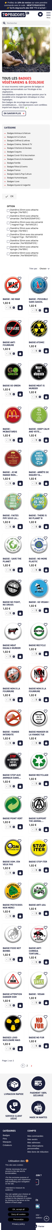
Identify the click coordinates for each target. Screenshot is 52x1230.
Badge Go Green (12, 385)
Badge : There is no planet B (38, 517)
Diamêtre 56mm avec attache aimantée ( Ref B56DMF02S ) (24, 254)
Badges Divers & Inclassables (20, 159)
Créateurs (7, 1145)
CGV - (38, 1215)
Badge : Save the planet (12, 560)
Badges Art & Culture (16, 137)
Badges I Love (13, 181)
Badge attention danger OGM (12, 995)
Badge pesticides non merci (12, 906)
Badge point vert (12, 818)
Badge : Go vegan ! (39, 602)
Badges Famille (13, 163)
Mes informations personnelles (35, 1147)
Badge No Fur (36, 1037)
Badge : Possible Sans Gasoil (38, 300)
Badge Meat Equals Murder (12, 647)
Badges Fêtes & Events (17, 166)
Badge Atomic (36, 342)
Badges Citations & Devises (19, 148)
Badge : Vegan (36, 994)
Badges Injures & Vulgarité (18, 185)
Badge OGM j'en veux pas (11, 863)
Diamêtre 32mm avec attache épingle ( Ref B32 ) (24, 229)
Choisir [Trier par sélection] (43, 268)
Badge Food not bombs (12, 949)
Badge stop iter (38, 861)
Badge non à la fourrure (11, 690)
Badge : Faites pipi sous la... (11, 517)
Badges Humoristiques (17, 177)
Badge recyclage (38, 775)
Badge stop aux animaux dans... (12, 776)
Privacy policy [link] (18, 1224)
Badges (6, 1135)
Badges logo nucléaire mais (11, 1039)
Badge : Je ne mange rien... (10, 473)
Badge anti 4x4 (37, 904)
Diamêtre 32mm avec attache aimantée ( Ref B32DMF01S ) (24, 242)
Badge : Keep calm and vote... (39, 430)
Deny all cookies (18, 1214)
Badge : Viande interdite (11, 733)
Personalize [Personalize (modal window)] (18, 1219)
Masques (7, 1142)
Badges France (13, 170)
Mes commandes (35, 1136)
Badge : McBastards (10, 430)
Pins (5, 1138)
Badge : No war (11, 299)
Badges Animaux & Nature (18, 133)
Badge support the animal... (37, 820)
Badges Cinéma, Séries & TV (19, 144)
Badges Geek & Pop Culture (19, 174)
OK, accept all (18, 1209)
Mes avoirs (32, 1139)
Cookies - (39, 1217)
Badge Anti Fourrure (9, 344)
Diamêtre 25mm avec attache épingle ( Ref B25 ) (24, 211)
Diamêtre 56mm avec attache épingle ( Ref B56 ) (24, 248)
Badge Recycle (37, 645)
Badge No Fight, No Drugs (12, 603)
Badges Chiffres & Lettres (18, 140)
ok (9, 196)
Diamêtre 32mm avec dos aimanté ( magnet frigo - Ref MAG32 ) (26, 236)
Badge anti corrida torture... (35, 951)
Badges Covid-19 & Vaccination (21, 155)
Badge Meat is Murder (37, 387)
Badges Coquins (14, 152)
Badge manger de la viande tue (38, 733)
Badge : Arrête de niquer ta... (39, 473)
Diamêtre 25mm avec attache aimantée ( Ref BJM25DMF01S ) (25, 217)
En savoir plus (12, 113)
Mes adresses (33, 1142)
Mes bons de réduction (38, 1152)
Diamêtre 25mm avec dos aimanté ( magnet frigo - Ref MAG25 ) (26, 223)
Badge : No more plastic (38, 560)
